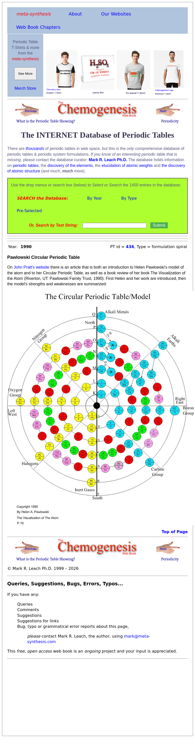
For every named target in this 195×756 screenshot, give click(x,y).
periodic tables (25, 165)
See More (25, 73)
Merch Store (25, 88)
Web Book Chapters (38, 27)
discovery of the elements (70, 165)
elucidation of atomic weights (127, 165)
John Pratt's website (31, 267)
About (75, 13)
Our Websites (116, 13)
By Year (94, 198)
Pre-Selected (29, 210)
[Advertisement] (86, 696)
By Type (129, 198)
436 (130, 246)
